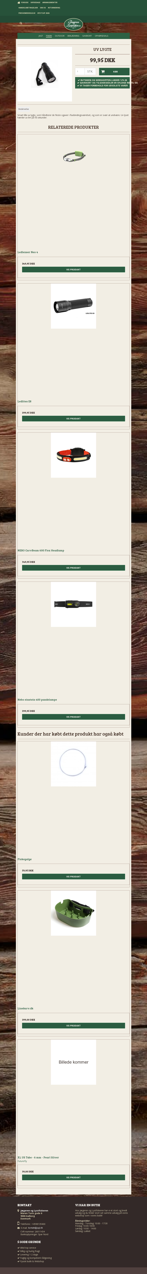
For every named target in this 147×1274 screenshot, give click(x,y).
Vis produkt (73, 269)
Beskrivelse (24, 109)
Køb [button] (108, 71)
